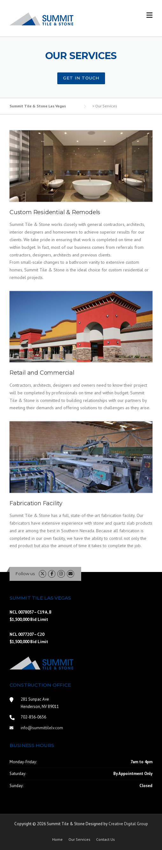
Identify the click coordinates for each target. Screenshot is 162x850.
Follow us (25, 573)
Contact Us (105, 839)
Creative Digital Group (128, 823)
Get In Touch (81, 77)
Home (57, 839)
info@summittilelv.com (42, 728)
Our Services (79, 839)
